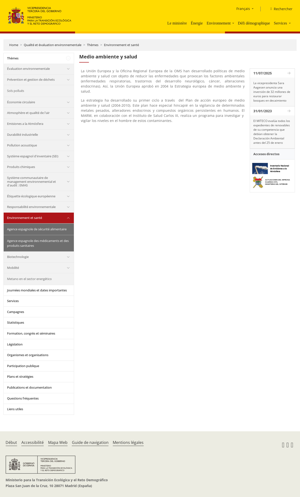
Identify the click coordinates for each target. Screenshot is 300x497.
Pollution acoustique (22, 145)
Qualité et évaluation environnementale (52, 45)
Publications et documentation (29, 387)
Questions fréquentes (23, 398)
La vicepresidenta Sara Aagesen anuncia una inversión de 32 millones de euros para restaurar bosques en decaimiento (271, 92)
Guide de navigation (90, 442)
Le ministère (177, 23)
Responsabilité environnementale (31, 207)
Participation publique (23, 366)
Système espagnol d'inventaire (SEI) (32, 156)
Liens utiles (15, 409)
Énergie (197, 23)
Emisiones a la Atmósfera (25, 123)
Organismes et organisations (27, 355)
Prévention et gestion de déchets (31, 79)
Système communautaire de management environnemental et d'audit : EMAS (31, 181)
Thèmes (92, 45)
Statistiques (15, 322)
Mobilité (13, 267)
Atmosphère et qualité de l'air (28, 113)
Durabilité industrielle (22, 134)
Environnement (219, 23)
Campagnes (15, 312)
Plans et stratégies (20, 376)
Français (243, 8)
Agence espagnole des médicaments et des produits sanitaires (38, 243)
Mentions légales (128, 442)
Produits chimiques (21, 167)
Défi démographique (254, 23)
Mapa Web (58, 442)
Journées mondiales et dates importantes (37, 290)
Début (11, 442)
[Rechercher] (279, 9)
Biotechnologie (18, 257)
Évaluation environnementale (28, 68)
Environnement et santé (121, 45)
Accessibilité (32, 442)
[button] (233, 23)
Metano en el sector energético (29, 279)
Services (280, 23)
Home (13, 45)
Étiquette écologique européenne (31, 196)
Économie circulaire (21, 102)
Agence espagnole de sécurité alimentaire (37, 229)
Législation (15, 344)
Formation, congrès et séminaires (31, 333)
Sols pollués (15, 90)
